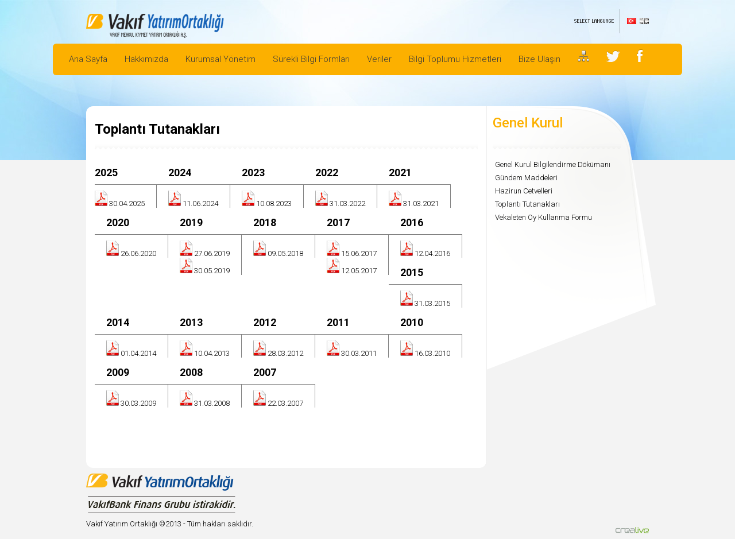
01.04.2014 (138, 353)
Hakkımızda (146, 59)
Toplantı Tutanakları (527, 204)
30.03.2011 (359, 353)
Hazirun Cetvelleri (523, 191)
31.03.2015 (432, 303)
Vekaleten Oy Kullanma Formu (543, 217)
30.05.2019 (212, 270)
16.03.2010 (432, 353)
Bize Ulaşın (539, 59)
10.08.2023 (274, 203)
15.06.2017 (359, 253)
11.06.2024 (200, 203)
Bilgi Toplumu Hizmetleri (455, 59)
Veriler (379, 59)
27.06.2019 (212, 253)
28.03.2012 (285, 353)
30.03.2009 (138, 403)
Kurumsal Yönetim (220, 59)
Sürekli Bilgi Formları (311, 59)
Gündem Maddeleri (526, 177)
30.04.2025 (127, 203)
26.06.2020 (138, 253)
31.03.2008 (212, 403)
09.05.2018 (285, 253)
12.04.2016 (432, 253)
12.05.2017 (359, 270)
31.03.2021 (421, 203)
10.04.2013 (212, 353)
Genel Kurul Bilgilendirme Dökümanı (552, 164)
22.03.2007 (285, 403)
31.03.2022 (347, 203)
